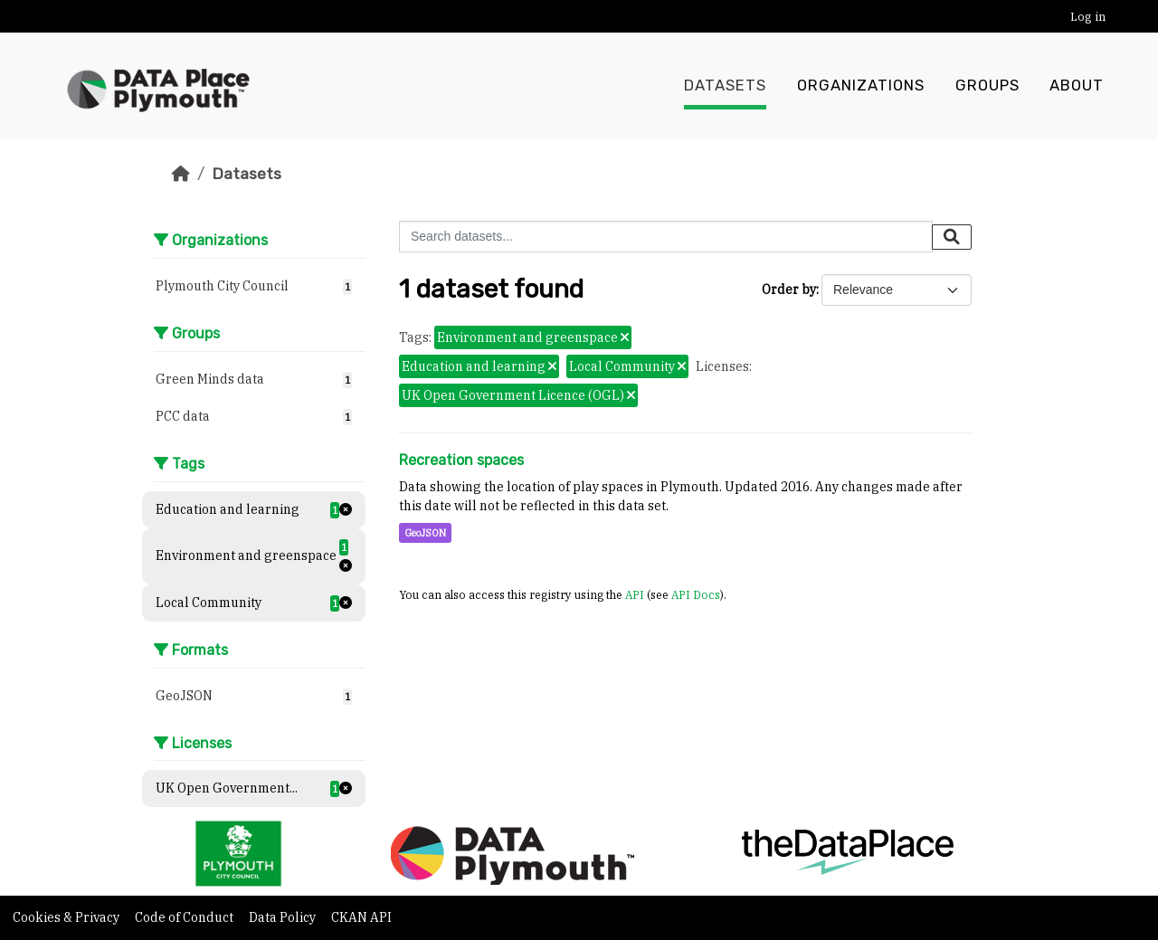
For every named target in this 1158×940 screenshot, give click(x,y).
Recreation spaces (461, 460)
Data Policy (283, 917)
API (634, 594)
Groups (987, 86)
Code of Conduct (185, 917)
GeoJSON (425, 533)
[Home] (181, 174)
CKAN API (361, 917)
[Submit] (952, 237)
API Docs (695, 594)
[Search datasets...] (666, 236)
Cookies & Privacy (67, 917)
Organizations (861, 86)
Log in (1088, 16)
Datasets (725, 86)
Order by (789, 289)
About (1076, 86)
